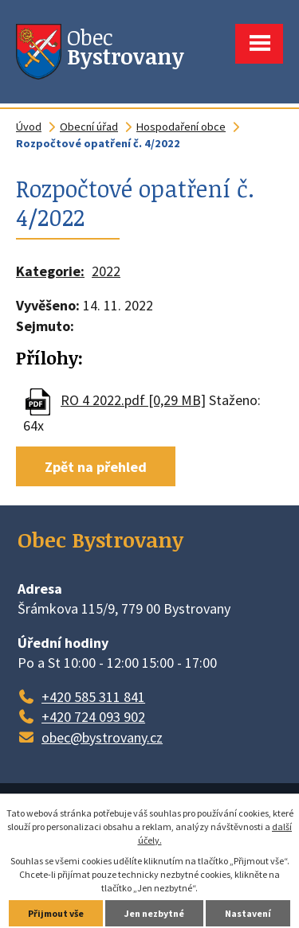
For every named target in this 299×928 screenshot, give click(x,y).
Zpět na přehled (96, 467)
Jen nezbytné (154, 913)
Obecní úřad (89, 126)
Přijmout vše (56, 913)
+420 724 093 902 (93, 717)
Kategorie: (50, 271)
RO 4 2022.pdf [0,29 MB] (133, 400)
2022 (106, 271)
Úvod (28, 126)
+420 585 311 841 (93, 697)
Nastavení (248, 913)
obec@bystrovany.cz (102, 737)
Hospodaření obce (181, 126)
